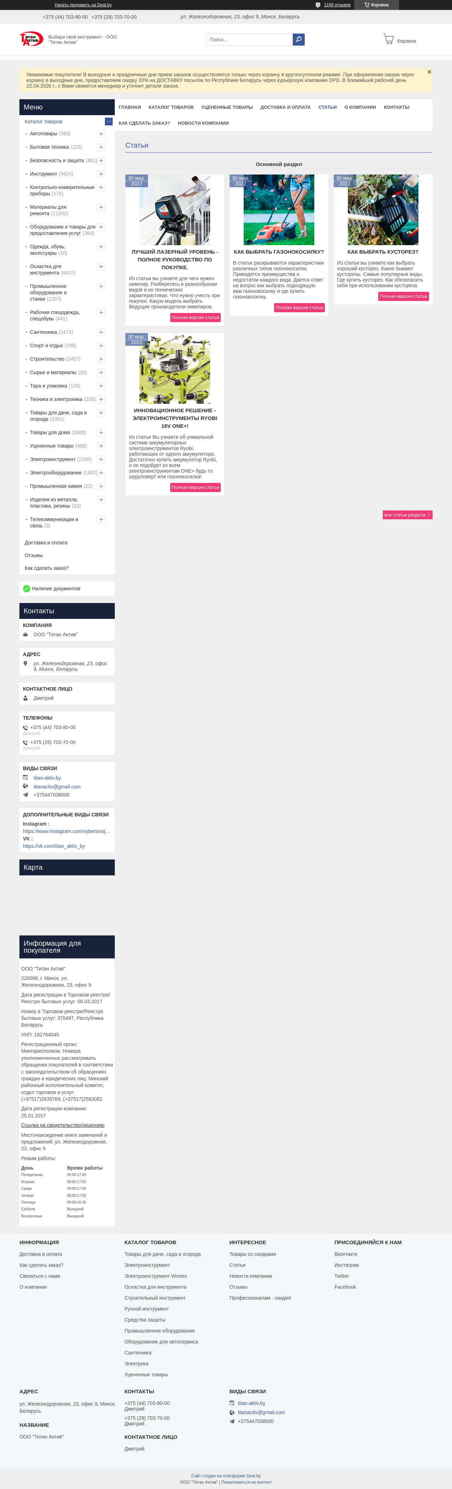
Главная (130, 107)
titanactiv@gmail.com (57, 787)
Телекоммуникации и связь (54, 522)
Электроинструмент (53, 459)
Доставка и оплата (286, 107)
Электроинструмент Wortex (155, 1276)
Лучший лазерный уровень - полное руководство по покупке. (175, 259)
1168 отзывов (337, 4)
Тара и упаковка (48, 386)
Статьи (328, 107)
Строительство (47, 359)
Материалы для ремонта (48, 210)
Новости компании (203, 123)
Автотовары (43, 133)
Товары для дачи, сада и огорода (58, 416)
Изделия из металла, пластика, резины (54, 503)
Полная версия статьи (195, 317)
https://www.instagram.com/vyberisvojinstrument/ (67, 831)
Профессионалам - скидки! (260, 1298)
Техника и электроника (56, 399)
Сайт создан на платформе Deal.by (226, 1475)
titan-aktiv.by (47, 778)
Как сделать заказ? (144, 123)
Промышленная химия (56, 486)
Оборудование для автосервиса (161, 1342)
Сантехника (43, 332)
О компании (360, 107)
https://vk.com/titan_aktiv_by (54, 846)
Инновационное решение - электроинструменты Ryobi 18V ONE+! (175, 418)
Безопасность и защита (57, 160)
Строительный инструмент (154, 1298)
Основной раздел (279, 164)
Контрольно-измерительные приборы (62, 190)
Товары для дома (50, 432)
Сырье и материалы (53, 372)
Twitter (341, 1276)
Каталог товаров (171, 107)
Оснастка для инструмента (45, 270)
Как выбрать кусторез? (382, 252)
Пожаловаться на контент (246, 1482)
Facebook (345, 1287)
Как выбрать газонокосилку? (279, 252)
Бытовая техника (49, 147)
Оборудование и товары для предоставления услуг (63, 230)
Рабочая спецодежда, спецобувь (55, 315)
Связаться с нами (39, 1276)
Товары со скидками (253, 1254)
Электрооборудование (56, 472)
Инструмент (43, 174)
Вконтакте (346, 1254)
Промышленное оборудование (159, 1331)
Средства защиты (144, 1320)
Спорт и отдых (46, 345)
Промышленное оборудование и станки (48, 292)
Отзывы (34, 555)
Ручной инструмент (146, 1309)
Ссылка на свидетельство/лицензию (63, 1125)
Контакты (397, 107)
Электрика (136, 1363)
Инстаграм (346, 1265)
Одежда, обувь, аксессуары (48, 250)
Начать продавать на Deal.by (83, 4)
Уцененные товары (227, 107)
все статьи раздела (405, 515)
